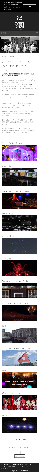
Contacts (24, 470)
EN (21, 29)
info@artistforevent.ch (9, 466)
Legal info (14, 470)
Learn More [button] (7, 9)
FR (17, 29)
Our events (9, 56)
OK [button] (30, 6)
